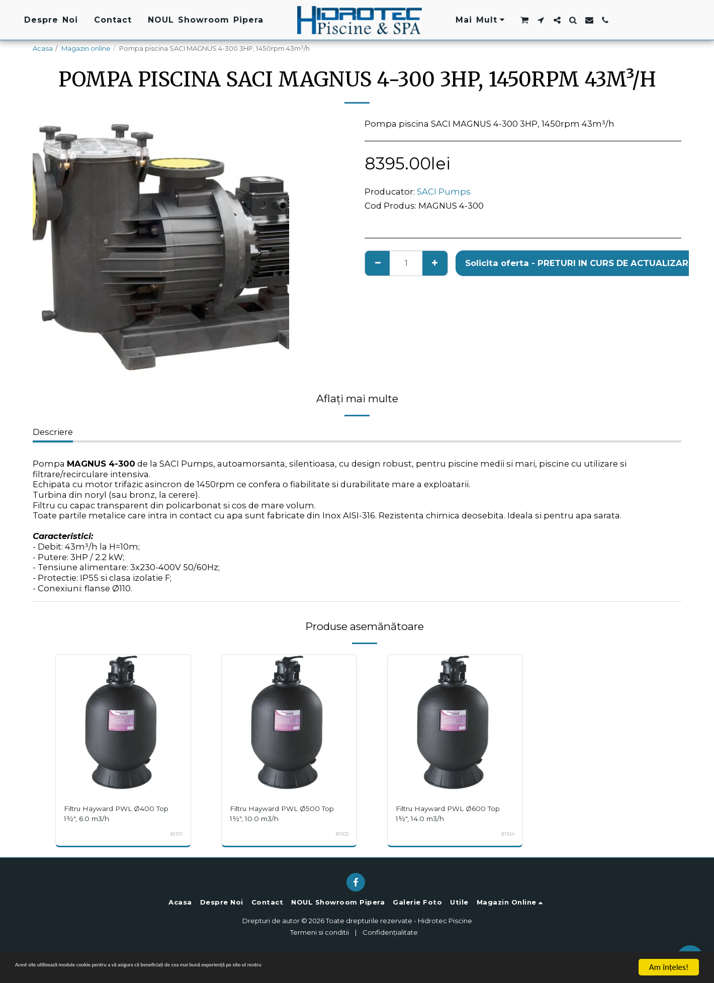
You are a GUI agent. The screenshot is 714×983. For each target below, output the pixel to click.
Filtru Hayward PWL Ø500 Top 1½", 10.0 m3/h (282, 813)
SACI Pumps (444, 192)
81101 (175, 833)
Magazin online (86, 48)
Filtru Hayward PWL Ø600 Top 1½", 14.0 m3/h (448, 813)
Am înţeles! (668, 967)
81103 (340, 833)
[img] (123, 722)
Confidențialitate (390, 932)
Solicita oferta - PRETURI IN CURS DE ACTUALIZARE (579, 263)
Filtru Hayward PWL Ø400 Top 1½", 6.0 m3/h (117, 813)
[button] (524, 20)
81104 (506, 833)
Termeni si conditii (319, 932)
